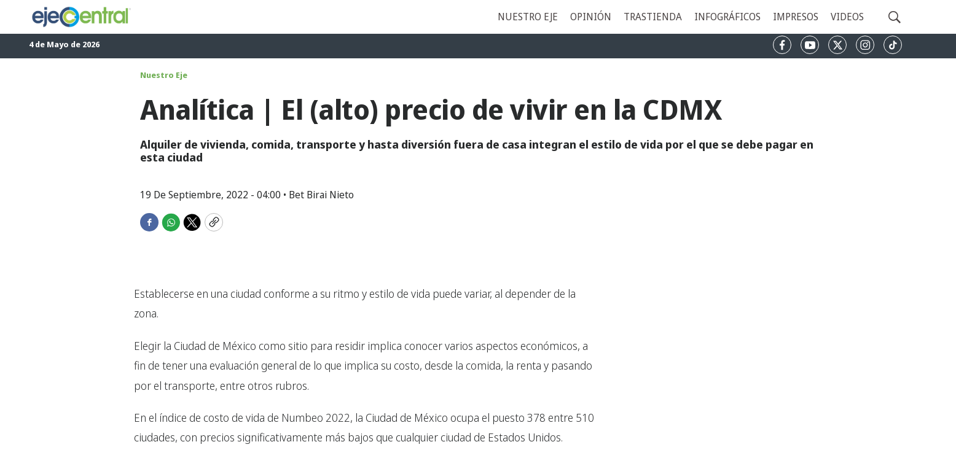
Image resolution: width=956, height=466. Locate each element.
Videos (847, 16)
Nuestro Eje (163, 74)
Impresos (795, 16)
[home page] (81, 17)
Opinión (590, 16)
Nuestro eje (528, 16)
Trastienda (653, 16)
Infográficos (727, 16)
